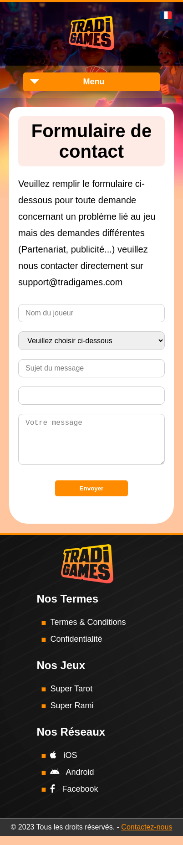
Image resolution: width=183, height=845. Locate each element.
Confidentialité (76, 648)
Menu (94, 81)
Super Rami (71, 714)
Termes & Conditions (88, 631)
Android (72, 781)
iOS (63, 764)
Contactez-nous (146, 836)
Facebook (74, 798)
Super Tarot (71, 697)
